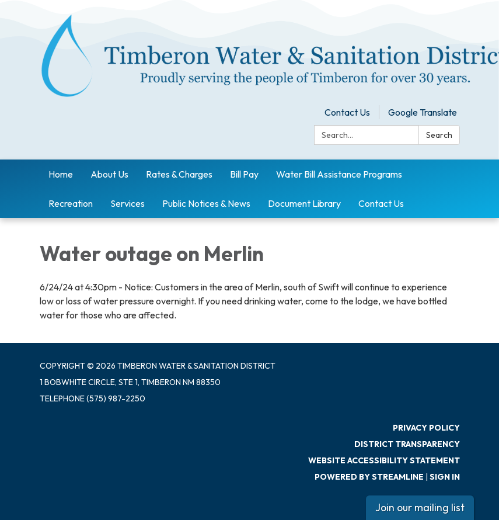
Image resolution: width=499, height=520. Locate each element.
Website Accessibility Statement (384, 460)
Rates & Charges (179, 174)
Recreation (70, 203)
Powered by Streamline (369, 477)
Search (439, 135)
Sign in (445, 477)
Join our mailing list (420, 507)
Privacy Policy (426, 427)
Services (127, 203)
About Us (109, 174)
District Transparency (407, 444)
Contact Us (347, 112)
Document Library (304, 203)
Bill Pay (244, 174)
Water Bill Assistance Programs (339, 174)
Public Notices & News (206, 203)
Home (60, 174)
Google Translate (422, 112)
